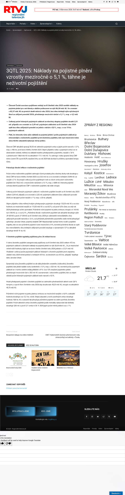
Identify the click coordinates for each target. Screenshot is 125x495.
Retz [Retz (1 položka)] (106, 218)
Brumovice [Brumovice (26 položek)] (90, 139)
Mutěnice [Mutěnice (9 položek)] (111, 194)
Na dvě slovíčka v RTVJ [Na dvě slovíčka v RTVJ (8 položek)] (105, 197)
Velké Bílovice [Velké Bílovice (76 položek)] (93, 244)
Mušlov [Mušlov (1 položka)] (86, 198)
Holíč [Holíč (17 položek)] (97, 157)
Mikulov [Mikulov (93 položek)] (108, 181)
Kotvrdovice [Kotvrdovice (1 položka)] (110, 173)
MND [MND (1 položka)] (85, 190)
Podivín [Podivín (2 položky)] (86, 205)
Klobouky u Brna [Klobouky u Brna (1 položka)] (106, 169)
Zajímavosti (27, 30)
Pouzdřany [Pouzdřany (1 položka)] (94, 205)
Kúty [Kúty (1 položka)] (85, 178)
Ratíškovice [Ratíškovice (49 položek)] (91, 213)
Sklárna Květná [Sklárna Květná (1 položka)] (88, 221)
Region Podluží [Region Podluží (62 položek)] (93, 217)
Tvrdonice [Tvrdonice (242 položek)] (92, 232)
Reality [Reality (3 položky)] (102, 214)
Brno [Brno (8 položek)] (99, 135)
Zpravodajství (17, 30)
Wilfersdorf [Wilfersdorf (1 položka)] (87, 252)
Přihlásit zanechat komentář (16, 388)
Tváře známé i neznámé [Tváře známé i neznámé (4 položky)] (93, 236)
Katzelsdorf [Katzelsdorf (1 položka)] (87, 169)
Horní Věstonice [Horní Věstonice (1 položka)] (106, 157)
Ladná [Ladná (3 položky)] (91, 178)
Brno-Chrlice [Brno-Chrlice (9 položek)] (108, 135)
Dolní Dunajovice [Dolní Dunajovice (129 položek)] (96, 150)
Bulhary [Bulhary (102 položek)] (103, 139)
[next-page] (11, 374)
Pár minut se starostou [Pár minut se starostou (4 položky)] (107, 210)
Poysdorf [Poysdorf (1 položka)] (101, 205)
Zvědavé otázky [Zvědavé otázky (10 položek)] (100, 252)
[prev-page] (7, 374)
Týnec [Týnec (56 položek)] (108, 236)
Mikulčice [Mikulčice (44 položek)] (90, 185)
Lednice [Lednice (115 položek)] (111, 177)
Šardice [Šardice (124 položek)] (101, 256)
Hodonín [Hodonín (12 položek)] (88, 157)
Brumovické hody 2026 (13, 368)
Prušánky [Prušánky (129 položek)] (90, 209)
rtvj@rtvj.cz (52, 419)
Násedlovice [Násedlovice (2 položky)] (106, 202)
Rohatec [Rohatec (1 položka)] (111, 218)
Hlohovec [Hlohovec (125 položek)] (104, 153)
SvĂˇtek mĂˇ (81, 10)
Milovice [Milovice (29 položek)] (108, 185)
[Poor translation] (8, 444)
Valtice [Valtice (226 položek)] (104, 240)
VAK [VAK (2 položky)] (96, 241)
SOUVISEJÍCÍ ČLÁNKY (15, 345)
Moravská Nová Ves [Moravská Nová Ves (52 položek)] (101, 189)
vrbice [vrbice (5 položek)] (110, 249)
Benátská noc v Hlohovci (65, 368)
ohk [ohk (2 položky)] (113, 202)
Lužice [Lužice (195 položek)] (89, 181)
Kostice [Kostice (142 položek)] (99, 173)
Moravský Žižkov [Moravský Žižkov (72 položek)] (94, 193)
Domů (8, 30)
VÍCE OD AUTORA (32, 345)
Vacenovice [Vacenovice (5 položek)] (88, 240)
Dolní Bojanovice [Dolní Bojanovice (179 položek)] (97, 146)
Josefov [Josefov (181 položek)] (105, 165)
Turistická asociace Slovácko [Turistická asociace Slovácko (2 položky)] (93, 229)
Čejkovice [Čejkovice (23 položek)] (89, 256)
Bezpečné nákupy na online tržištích (19, 335)
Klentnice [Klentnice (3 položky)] (96, 169)
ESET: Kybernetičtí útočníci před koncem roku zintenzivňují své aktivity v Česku (63, 336)
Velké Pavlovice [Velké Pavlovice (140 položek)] (95, 248)
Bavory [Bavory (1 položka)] (86, 135)
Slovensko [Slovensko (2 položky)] (98, 222)
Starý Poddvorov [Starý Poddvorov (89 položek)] (95, 225)
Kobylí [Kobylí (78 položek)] (88, 173)
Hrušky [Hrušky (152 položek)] (102, 161)
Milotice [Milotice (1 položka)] (99, 186)
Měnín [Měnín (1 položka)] (92, 198)
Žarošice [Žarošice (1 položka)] (110, 257)
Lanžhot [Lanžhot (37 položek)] (99, 177)
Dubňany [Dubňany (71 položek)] (90, 153)
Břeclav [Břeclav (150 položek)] (89, 143)
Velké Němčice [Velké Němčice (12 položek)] (110, 244)
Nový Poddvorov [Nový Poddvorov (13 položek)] (92, 201)
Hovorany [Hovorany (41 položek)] (90, 161)
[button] (116, 23)
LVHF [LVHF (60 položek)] (98, 181)
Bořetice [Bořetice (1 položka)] (92, 135)
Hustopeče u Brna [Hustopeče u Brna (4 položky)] (91, 165)
